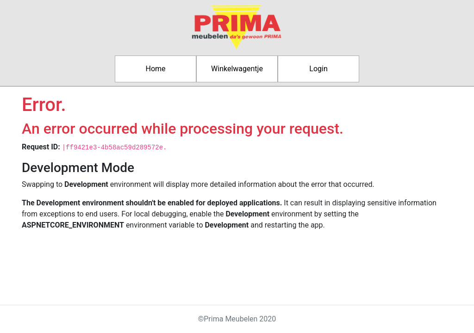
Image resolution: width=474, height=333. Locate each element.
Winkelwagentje (237, 68)
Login (318, 68)
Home (155, 68)
